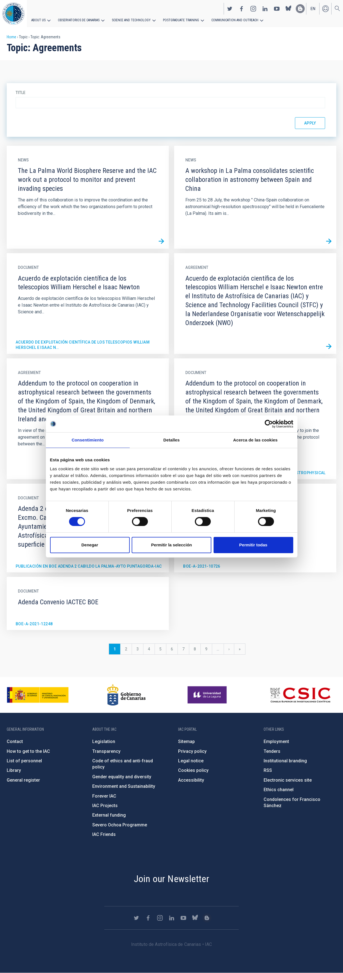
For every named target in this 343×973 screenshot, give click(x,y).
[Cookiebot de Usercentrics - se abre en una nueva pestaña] (268, 424)
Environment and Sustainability (123, 786)
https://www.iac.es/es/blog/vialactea (300, 9)
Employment (276, 741)
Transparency (106, 751)
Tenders (272, 751)
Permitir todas (253, 544)
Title (20, 92)
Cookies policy (193, 770)
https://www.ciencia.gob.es (38, 695)
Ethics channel (279, 789)
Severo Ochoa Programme (119, 825)
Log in (325, 9)
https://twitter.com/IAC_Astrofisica (230, 9)
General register (23, 780)
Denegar (89, 544)
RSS (268, 770)
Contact (15, 741)
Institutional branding (285, 760)
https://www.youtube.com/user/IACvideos (277, 9)
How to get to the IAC (28, 751)
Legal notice (191, 760)
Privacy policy (192, 751)
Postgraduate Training (181, 20)
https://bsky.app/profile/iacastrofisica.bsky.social (288, 9)
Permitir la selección (171, 544)
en (313, 8)
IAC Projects (105, 805)
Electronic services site (288, 780)
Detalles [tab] (171, 440)
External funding (109, 815)
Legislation (103, 741)
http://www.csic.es (300, 695)
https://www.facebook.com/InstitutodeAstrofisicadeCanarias (241, 9)
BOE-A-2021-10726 (201, 566)
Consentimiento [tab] (88, 440)
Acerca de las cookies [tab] (255, 440)
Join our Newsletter (171, 878)
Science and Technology (131, 20)
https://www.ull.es (207, 695)
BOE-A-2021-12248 (34, 624)
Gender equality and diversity (121, 776)
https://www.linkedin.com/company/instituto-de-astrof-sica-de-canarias (265, 9)
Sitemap (186, 741)
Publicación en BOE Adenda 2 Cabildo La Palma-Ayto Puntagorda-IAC (89, 566)
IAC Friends (104, 834)
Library (14, 770)
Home (11, 37)
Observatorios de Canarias (79, 20)
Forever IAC (104, 796)
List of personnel (24, 760)
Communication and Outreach (234, 20)
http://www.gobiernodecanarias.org (126, 695)
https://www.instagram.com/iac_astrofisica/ (253, 9)
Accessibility (191, 780)
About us (38, 20)
